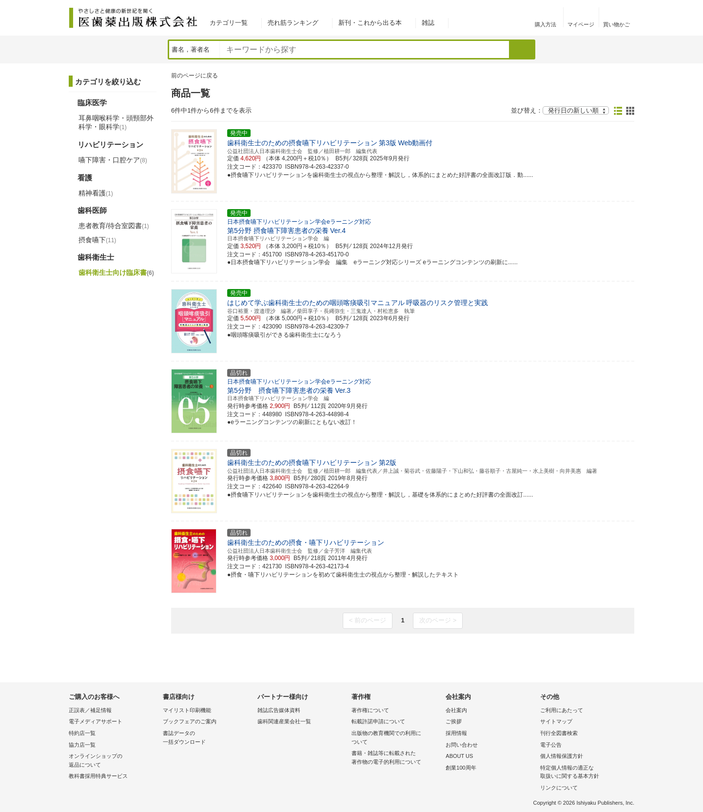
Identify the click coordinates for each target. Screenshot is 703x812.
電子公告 (551, 745)
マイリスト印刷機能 (187, 710)
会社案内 (456, 710)
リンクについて (559, 788)
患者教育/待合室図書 (113, 226)
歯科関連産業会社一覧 (284, 721)
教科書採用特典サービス (98, 776)
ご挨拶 (454, 721)
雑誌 (428, 22)
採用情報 (456, 733)
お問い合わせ (462, 745)
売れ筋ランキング (293, 22)
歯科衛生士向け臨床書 (116, 272)
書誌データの (207, 738)
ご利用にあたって (561, 710)
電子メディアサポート (95, 721)
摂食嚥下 (97, 240)
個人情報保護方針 (561, 756)
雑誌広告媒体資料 (278, 710)
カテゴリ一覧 (229, 22)
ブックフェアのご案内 (189, 721)
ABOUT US (459, 756)
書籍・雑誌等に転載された (396, 758)
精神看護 (95, 193)
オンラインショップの (113, 761)
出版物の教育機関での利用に (396, 738)
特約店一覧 (82, 733)
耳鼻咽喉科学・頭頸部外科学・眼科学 (116, 122)
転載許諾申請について (378, 721)
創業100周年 (461, 768)
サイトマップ (556, 721)
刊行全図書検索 (559, 733)
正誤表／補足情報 (90, 710)
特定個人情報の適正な (584, 773)
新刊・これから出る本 (370, 22)
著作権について (370, 710)
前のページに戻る (194, 75)
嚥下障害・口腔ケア (112, 160)
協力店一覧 (82, 745)
